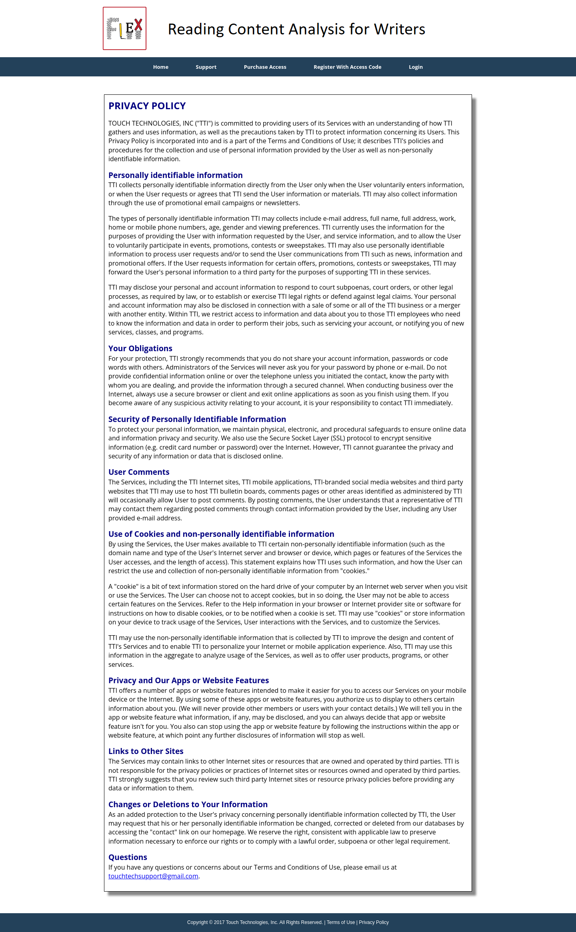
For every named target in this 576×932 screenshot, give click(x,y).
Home (160, 66)
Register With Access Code (347, 66)
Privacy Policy (374, 922)
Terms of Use (341, 922)
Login (416, 66)
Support (206, 66)
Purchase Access (265, 66)
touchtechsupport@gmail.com (153, 876)
